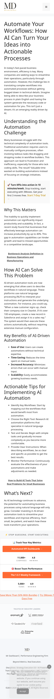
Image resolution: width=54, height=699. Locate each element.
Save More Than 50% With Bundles (18, 595)
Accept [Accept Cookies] (23, 694)
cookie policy (35, 687)
